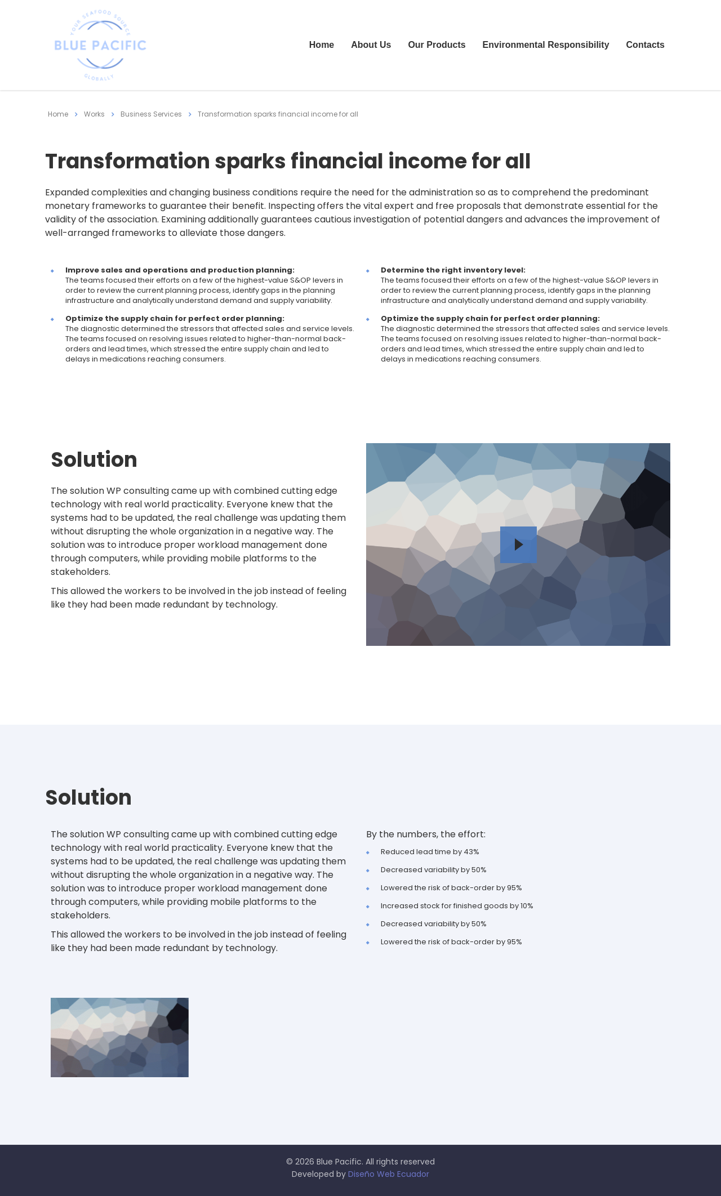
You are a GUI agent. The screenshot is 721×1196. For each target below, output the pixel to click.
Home (321, 45)
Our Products (436, 45)
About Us (371, 45)
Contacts (645, 45)
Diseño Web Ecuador (388, 1174)
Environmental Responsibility (546, 45)
